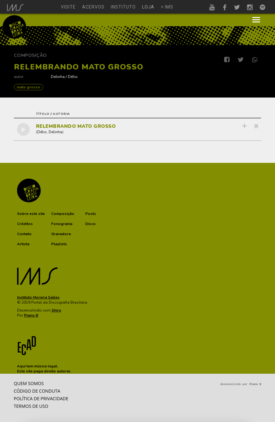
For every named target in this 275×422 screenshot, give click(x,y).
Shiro (56, 310)
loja (148, 6)
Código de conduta (37, 391)
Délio (73, 76)
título (43, 114)
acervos (93, 6)
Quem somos (29, 383)
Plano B (31, 315)
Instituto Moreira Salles (38, 297)
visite (68, 6)
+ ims (167, 6)
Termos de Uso (31, 406)
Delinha (58, 76)
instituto (123, 6)
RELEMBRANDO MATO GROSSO (76, 126)
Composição (30, 55)
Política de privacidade (41, 398)
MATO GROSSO (28, 87)
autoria (61, 114)
